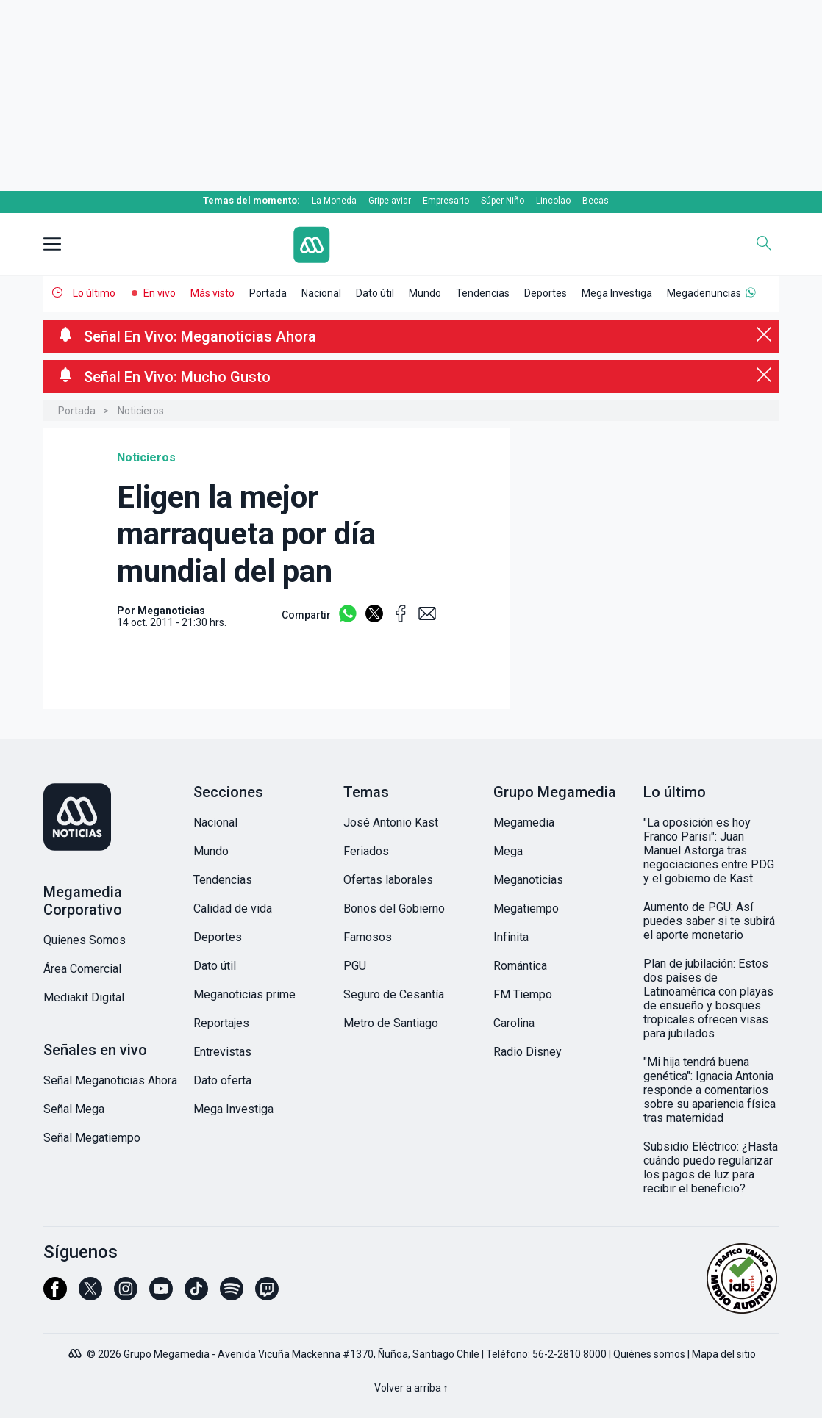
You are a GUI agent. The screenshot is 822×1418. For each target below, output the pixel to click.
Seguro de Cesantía (393, 994)
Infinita (511, 937)
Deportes (545, 293)
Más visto (212, 293)
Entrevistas (222, 1052)
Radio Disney (527, 1052)
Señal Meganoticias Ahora (110, 1080)
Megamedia (523, 822)
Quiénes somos (649, 1354)
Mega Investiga (617, 293)
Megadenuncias (704, 293)
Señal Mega (73, 1109)
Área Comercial (82, 969)
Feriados (366, 851)
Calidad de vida (232, 908)
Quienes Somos (84, 940)
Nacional (321, 293)
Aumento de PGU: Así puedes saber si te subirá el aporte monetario (709, 921)
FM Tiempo (522, 994)
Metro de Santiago (390, 1023)
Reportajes (221, 1023)
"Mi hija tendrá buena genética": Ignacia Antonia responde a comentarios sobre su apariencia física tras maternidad (709, 1090)
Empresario (446, 200)
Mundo (425, 293)
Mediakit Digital (83, 997)
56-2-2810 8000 (569, 1354)
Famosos (367, 937)
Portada (268, 293)
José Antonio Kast (390, 822)
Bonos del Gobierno (394, 908)
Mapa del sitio (724, 1354)
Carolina (514, 1023)
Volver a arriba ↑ (411, 1388)
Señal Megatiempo (91, 1138)
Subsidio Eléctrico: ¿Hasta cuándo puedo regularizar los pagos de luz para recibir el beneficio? (710, 1167)
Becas (595, 200)
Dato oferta (222, 1080)
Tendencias (483, 293)
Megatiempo (526, 908)
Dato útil (375, 293)
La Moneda (334, 200)
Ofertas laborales (388, 880)
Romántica (520, 966)
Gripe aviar (389, 200)
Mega (508, 851)
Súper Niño (502, 200)
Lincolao (553, 200)
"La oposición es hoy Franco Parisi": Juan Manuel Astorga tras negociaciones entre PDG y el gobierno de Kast (708, 850)
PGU (354, 966)
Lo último (94, 293)
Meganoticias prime (244, 994)
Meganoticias (528, 880)
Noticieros (141, 411)
